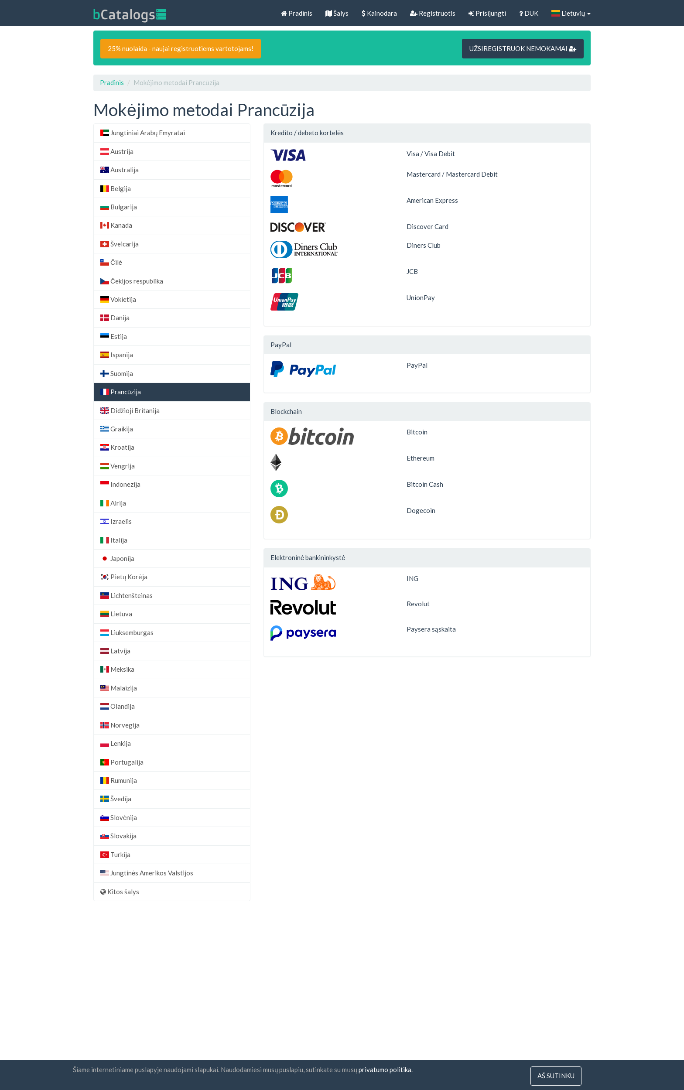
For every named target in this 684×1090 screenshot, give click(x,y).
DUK (528, 13)
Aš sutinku (556, 1076)
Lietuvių (571, 13)
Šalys (337, 13)
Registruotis (432, 13)
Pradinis (296, 13)
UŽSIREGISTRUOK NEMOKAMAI (522, 48)
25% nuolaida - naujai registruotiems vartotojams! (180, 48)
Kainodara (379, 13)
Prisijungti (487, 13)
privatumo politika (385, 1070)
